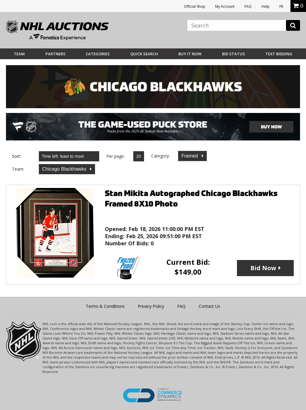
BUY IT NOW (189, 53)
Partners (55, 53)
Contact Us (209, 306)
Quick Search (144, 53)
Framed (190, 155)
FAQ (248, 6)
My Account (225, 6)
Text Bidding (278, 53)
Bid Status (233, 53)
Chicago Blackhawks (65, 169)
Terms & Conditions (105, 306)
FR (281, 6)
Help (265, 6)
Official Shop (194, 6)
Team (19, 53)
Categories (98, 53)
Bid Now (263, 268)
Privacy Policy (151, 306)
